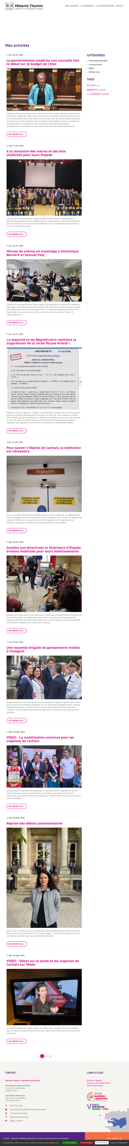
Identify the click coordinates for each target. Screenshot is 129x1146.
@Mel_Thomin (16, 1121)
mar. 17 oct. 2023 (15, 146)
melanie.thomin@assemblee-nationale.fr (28, 1109)
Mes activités (71, 6)
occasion (105, 94)
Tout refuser (86, 1143)
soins (98, 85)
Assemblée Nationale (98, 61)
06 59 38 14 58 (16, 1106)
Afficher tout (94, 72)
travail (89, 94)
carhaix (95, 93)
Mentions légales (94, 1080)
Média (91, 68)
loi (88, 85)
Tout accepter (69, 1143)
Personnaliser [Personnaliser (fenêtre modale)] (101, 1143)
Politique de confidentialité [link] (119, 1143)
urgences (92, 89)
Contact (120, 6)
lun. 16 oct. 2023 (15, 246)
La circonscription (104, 6)
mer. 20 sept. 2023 (15, 955)
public (93, 85)
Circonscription (95, 64)
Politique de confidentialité (99, 1083)
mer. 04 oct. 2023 (15, 542)
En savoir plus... (17, 134)
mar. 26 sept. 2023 (15, 818)
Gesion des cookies (95, 1085)
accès (103, 89)
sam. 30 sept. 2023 (16, 732)
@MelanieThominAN (19, 1117)
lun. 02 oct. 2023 (15, 642)
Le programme (87, 6)
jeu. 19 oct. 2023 (15, 55)
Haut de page (114, 1138)
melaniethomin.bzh (18, 1113)
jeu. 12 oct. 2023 (15, 334)
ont (99, 90)
